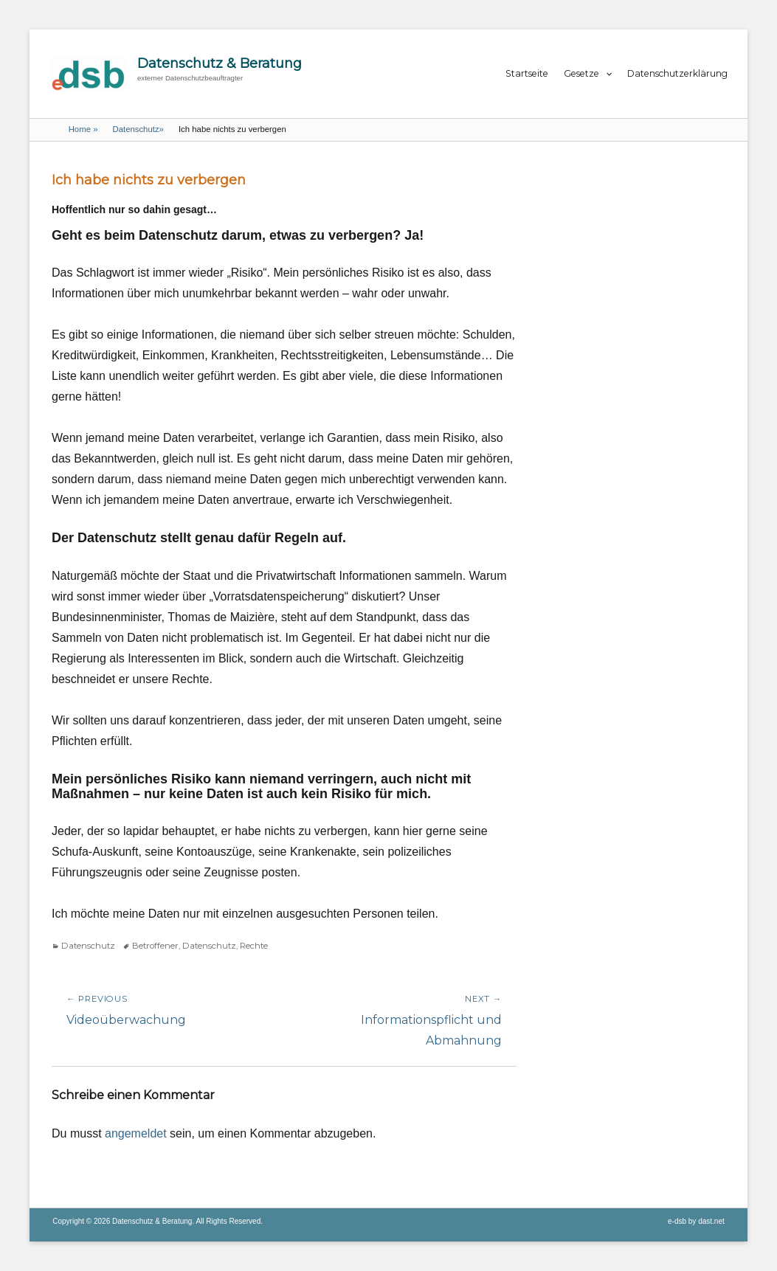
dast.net (711, 1221)
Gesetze (581, 73)
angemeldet (136, 1133)
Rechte (254, 946)
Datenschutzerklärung (677, 73)
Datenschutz (137, 129)
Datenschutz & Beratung (219, 63)
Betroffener (155, 946)
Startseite (526, 73)
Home (83, 129)
